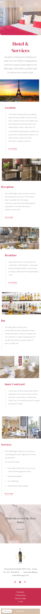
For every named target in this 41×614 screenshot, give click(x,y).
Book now (20, 523)
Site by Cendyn (20, 598)
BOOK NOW (20, 611)
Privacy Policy (21, 595)
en (21, 601)
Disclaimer (20, 592)
